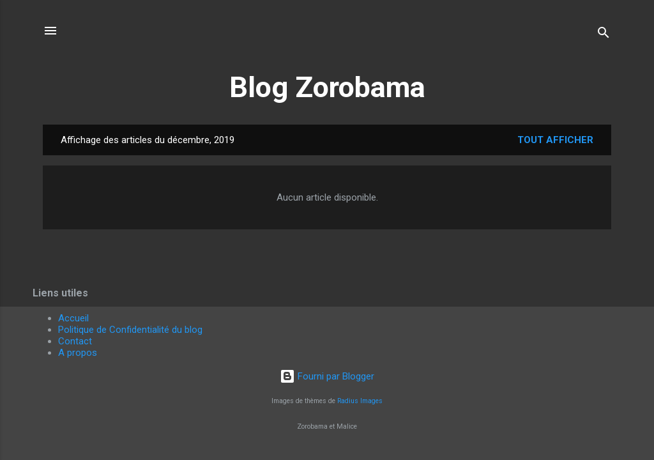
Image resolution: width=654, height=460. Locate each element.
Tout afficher (555, 140)
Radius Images (360, 401)
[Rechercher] (603, 34)
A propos (77, 352)
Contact (75, 341)
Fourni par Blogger (327, 376)
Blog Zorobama (327, 87)
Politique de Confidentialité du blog (130, 329)
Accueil (73, 318)
